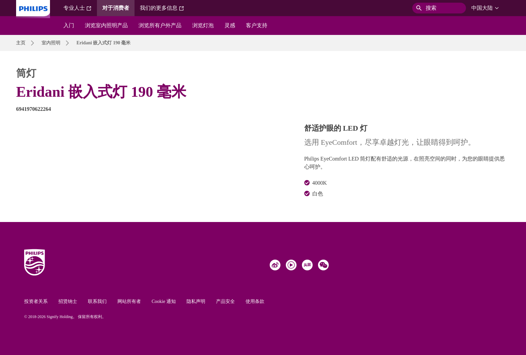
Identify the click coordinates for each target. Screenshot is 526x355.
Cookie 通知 (164, 301)
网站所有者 (129, 301)
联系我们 (97, 301)
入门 (68, 25)
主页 (20, 42)
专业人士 (77, 8)
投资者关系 (36, 301)
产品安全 (225, 301)
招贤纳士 (67, 301)
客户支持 (256, 25)
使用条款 (255, 301)
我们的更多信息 (162, 8)
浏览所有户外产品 (160, 25)
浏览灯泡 (203, 25)
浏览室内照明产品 (106, 25)
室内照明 (51, 42)
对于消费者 (115, 8)
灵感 (229, 25)
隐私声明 (196, 301)
